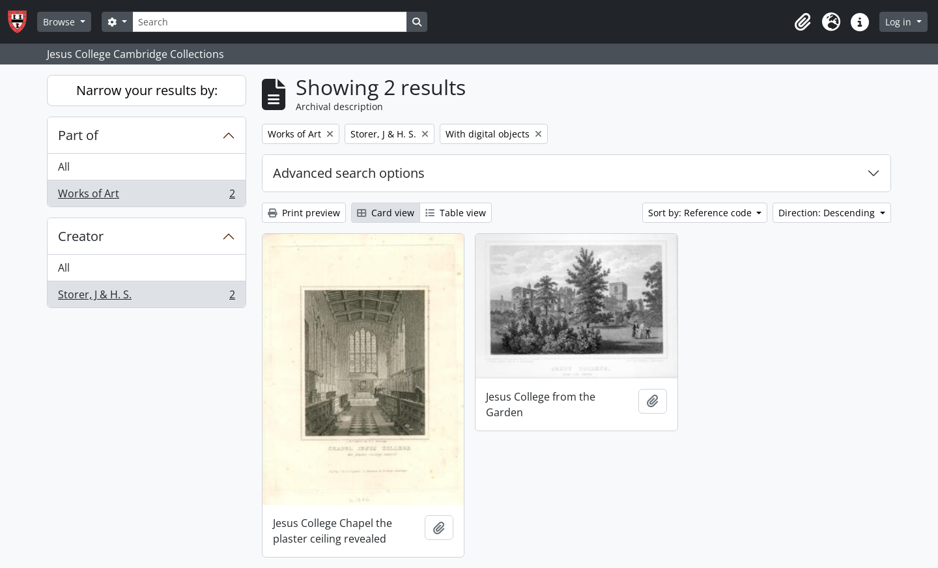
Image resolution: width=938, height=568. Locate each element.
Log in (899, 22)
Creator (81, 236)
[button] (802, 22)
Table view (455, 212)
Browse (60, 22)
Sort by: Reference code (701, 212)
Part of (78, 135)
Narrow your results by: (147, 90)
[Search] (269, 22)
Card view (385, 212)
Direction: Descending (827, 212)
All (64, 167)
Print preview (304, 212)
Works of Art (146, 196)
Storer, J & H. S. (146, 297)
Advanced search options (349, 173)
